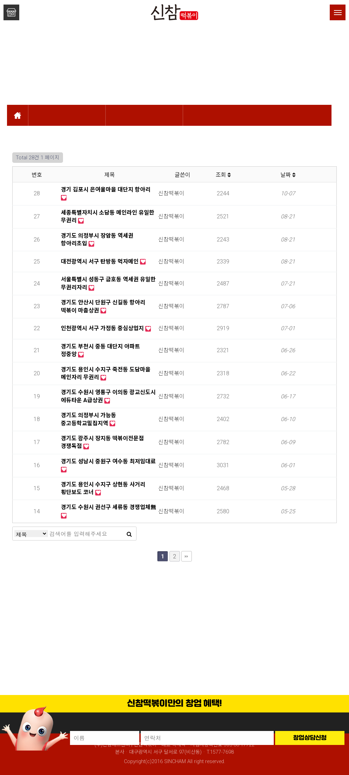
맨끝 (186, 556)
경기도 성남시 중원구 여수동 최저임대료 (108, 461)
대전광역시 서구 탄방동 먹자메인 (100, 261)
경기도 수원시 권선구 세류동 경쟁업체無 (108, 507)
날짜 (287, 175)
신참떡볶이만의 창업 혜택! (174, 703)
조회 (223, 175)
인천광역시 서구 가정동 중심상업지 (103, 328)
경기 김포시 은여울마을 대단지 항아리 (106, 189)
